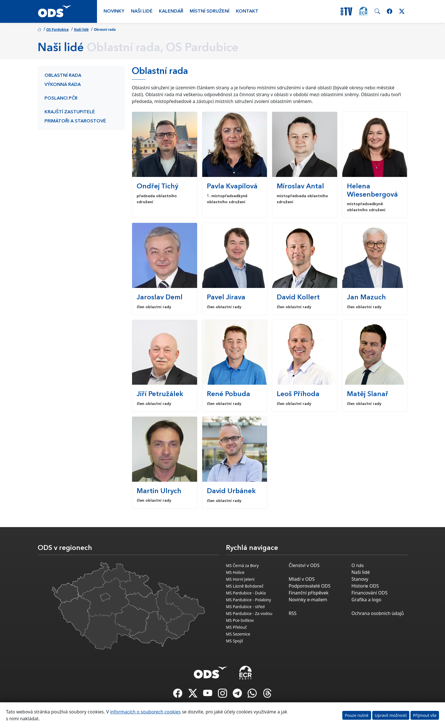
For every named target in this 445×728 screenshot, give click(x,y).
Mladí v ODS (302, 579)
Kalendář (171, 11)
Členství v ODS (304, 565)
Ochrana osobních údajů (377, 613)
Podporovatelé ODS (310, 586)
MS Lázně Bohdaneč (245, 586)
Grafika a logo (366, 599)
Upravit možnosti (391, 715)
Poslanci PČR (61, 98)
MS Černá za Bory (242, 565)
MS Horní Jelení (240, 579)
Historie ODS (365, 586)
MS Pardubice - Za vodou (249, 613)
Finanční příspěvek (309, 593)
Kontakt (247, 11)
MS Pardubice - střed (245, 606)
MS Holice (235, 572)
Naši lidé (142, 11)
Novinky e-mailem (308, 599)
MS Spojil (234, 641)
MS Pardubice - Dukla (246, 593)
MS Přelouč (236, 627)
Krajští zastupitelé (69, 112)
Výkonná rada (62, 84)
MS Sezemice (238, 634)
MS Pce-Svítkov (240, 620)
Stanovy (359, 579)
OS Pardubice (57, 29)
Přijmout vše (424, 715)
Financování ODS (369, 593)
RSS (293, 613)
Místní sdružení (209, 11)
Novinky (114, 11)
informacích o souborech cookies (145, 712)
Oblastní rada (62, 75)
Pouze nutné (357, 715)
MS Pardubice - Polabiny (248, 599)
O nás (357, 565)
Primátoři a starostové (75, 121)
